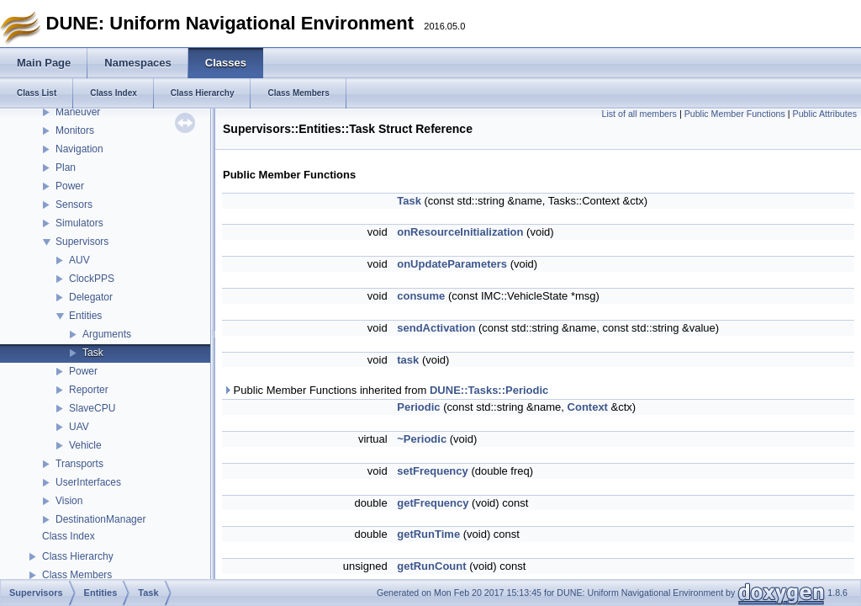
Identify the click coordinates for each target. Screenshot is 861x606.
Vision (68, 501)
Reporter (88, 390)
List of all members (639, 114)
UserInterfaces (88, 482)
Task (92, 353)
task (408, 360)
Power (69, 186)
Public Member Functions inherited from (385, 390)
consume (421, 296)
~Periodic (421, 439)
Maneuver (77, 112)
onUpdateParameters (452, 264)
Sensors (73, 204)
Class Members (77, 575)
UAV (79, 427)
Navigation (79, 149)
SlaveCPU (92, 408)
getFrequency (432, 503)
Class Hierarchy (78, 556)
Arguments (106, 334)
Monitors (74, 130)
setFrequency (432, 471)
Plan (65, 167)
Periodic (418, 407)
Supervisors (81, 241)
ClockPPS (91, 278)
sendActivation (436, 328)
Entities (85, 316)
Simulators (79, 223)
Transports (79, 464)
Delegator (91, 297)
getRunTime (428, 534)
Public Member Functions (734, 114)
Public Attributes (825, 114)
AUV (79, 260)
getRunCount (431, 566)
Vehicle (85, 445)
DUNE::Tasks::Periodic (489, 390)
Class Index (68, 536)
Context (588, 407)
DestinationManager (100, 519)
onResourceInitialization (460, 232)
